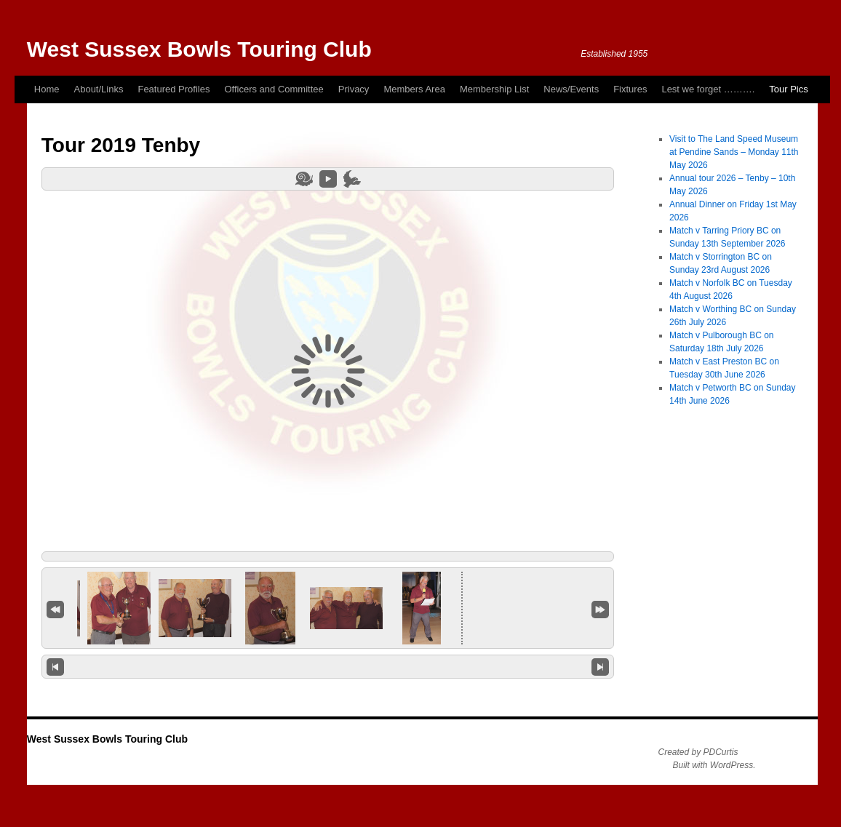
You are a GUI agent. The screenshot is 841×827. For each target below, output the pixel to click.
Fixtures (630, 89)
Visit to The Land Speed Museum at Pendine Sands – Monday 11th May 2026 (733, 152)
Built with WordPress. (713, 765)
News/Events (571, 89)
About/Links (99, 89)
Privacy (354, 89)
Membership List (494, 89)
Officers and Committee (273, 89)
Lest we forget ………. (707, 89)
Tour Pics (788, 89)
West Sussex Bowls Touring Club (199, 49)
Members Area (414, 89)
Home (47, 89)
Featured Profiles (173, 89)
